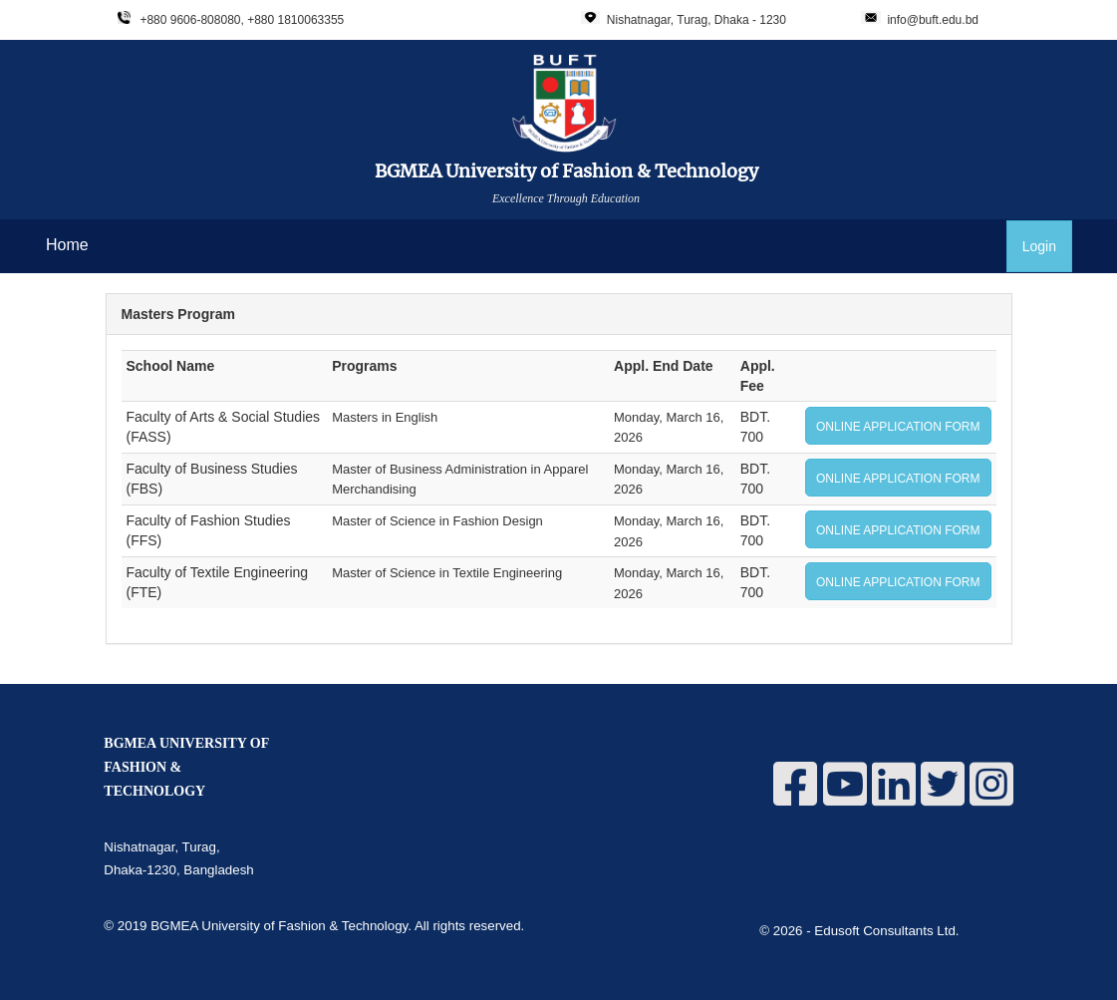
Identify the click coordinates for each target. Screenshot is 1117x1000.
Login (1039, 246)
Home (67, 244)
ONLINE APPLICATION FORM (897, 427)
